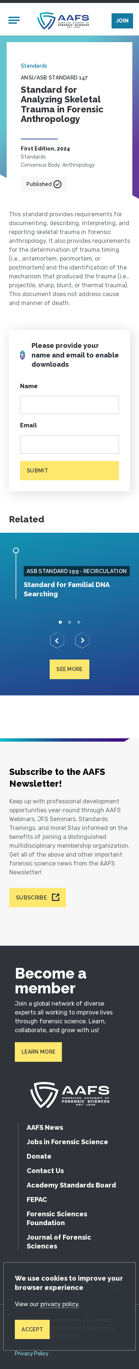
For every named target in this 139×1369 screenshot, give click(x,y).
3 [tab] (78, 622)
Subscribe (31, 898)
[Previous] (57, 640)
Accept (32, 1329)
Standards (34, 66)
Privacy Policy (32, 1354)
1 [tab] (60, 622)
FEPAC (37, 1199)
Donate (39, 1156)
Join (122, 21)
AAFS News (45, 1127)
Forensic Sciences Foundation (57, 1218)
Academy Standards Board (71, 1185)
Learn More (38, 1052)
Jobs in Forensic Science (67, 1142)
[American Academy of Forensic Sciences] (63, 21)
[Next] (82, 640)
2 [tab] (69, 622)
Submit (37, 471)
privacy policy (59, 1304)
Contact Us (45, 1171)
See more (69, 669)
